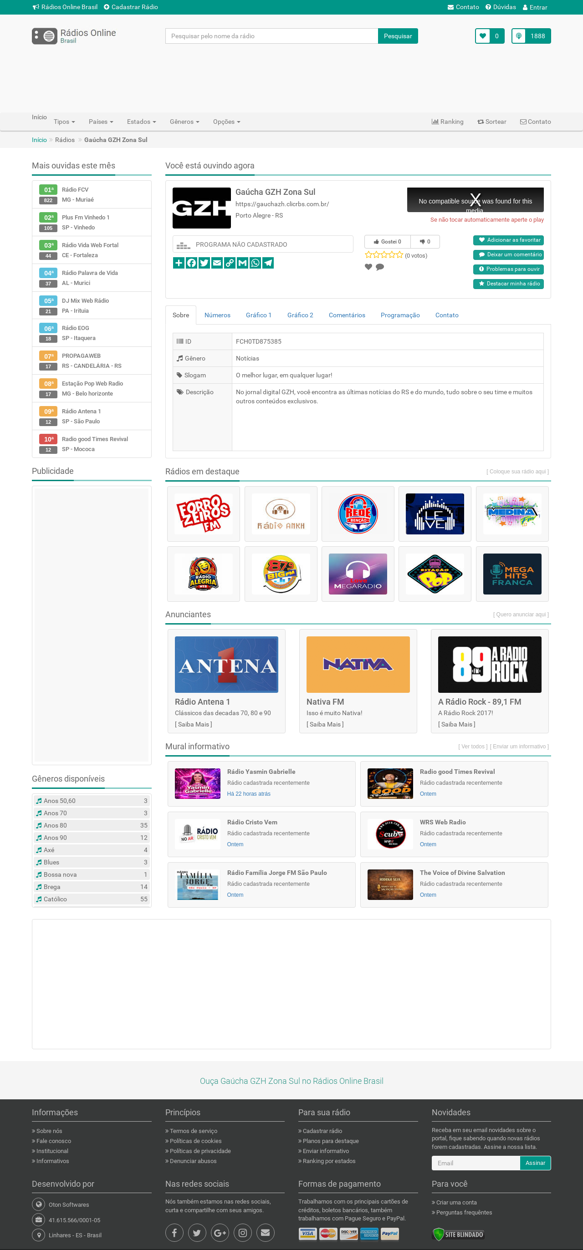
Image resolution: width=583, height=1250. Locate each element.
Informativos (52, 1161)
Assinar (535, 1162)
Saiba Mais (193, 724)
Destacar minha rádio (509, 283)
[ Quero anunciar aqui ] (521, 614)
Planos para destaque (330, 1141)
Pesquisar (398, 36)
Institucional (51, 1151)
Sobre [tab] (181, 315)
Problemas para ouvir (509, 269)
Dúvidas (501, 6)
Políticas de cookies (195, 1141)
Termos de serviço (193, 1131)
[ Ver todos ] (473, 746)
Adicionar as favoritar (510, 240)
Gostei (387, 242)
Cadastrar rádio (322, 1131)
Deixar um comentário (510, 254)
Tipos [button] (64, 121)
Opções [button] (226, 121)
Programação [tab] (400, 315)
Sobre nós (48, 1131)
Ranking (448, 121)
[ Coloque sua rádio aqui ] (517, 471)
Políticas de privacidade (200, 1151)
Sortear (491, 121)
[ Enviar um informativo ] (519, 746)
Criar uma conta (456, 1202)
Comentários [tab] (347, 315)
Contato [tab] (447, 315)
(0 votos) (416, 255)
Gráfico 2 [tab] (300, 315)
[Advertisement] (291, 77)
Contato (463, 6)
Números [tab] (217, 315)
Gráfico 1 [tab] (259, 315)
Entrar (535, 7)
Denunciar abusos (193, 1161)
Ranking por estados (329, 1161)
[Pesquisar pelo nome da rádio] (272, 36)
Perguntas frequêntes (463, 1212)
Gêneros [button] (184, 121)
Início (39, 139)
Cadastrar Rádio (131, 6)
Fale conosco (53, 1141)
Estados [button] (141, 121)
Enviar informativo (325, 1151)
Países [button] (101, 121)
